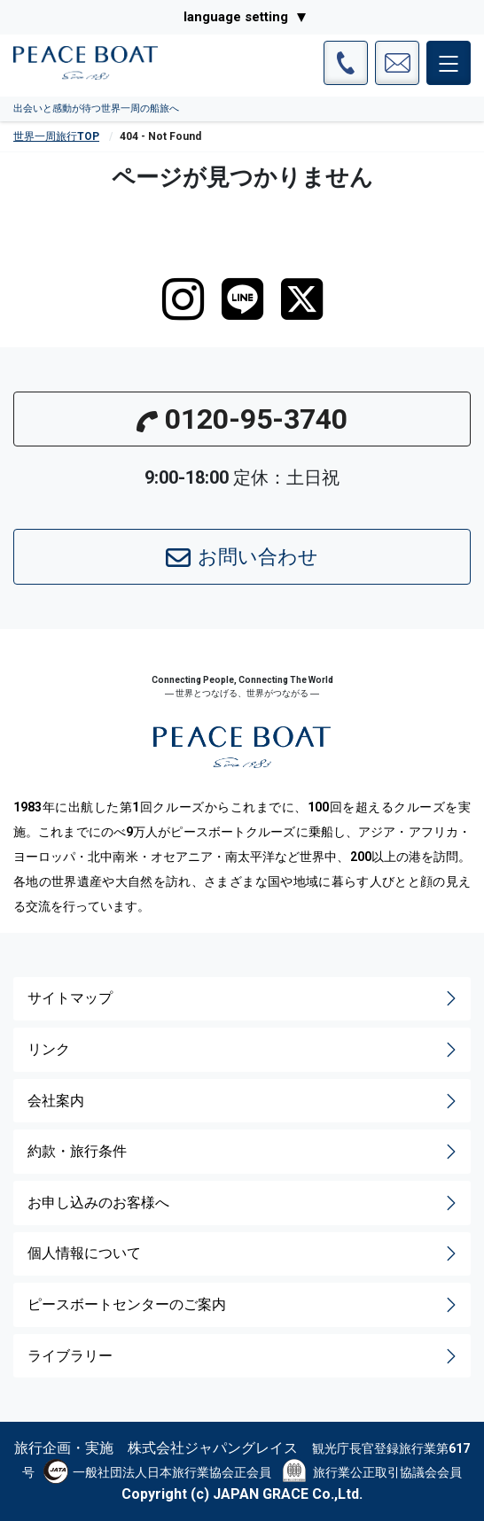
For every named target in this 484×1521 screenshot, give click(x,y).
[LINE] (242, 299)
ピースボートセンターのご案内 (243, 1305)
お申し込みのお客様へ (243, 1203)
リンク (243, 1050)
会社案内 (243, 1101)
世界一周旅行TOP (56, 136)
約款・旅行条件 (243, 1151)
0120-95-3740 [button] (242, 419)
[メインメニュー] (448, 63)
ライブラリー (243, 1356)
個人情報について (243, 1253)
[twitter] (302, 299)
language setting (235, 17)
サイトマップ (243, 998)
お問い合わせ (242, 558)
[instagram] (183, 299)
